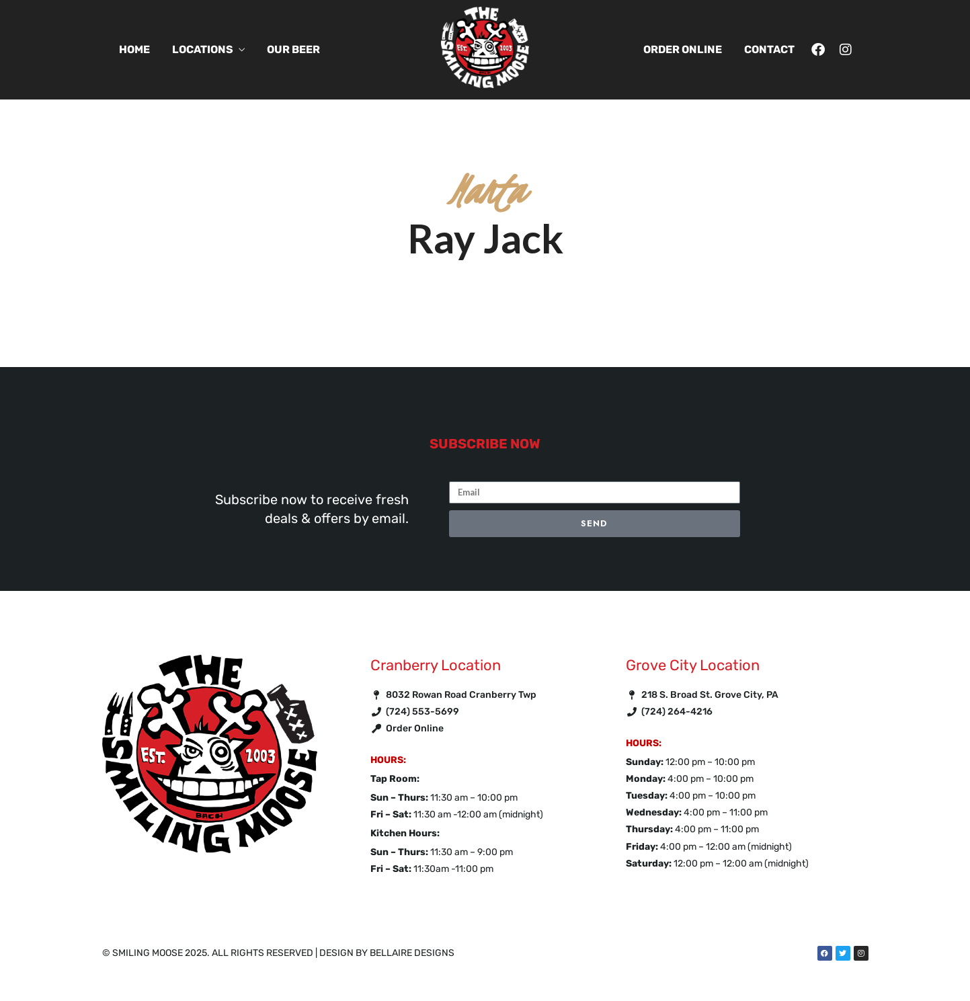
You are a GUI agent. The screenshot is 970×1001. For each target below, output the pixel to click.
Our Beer (293, 49)
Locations (202, 49)
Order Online (682, 49)
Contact (769, 49)
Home (134, 49)
